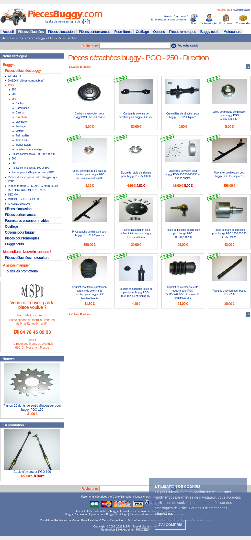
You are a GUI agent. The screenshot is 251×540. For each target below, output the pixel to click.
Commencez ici (242, 9)
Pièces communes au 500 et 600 (30, 167)
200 (14, 94)
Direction (70, 38)
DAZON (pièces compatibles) (26, 80)
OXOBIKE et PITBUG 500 (24, 199)
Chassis (20, 112)
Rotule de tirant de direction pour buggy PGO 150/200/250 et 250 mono (229, 233)
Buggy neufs (209, 32)
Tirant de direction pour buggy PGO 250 (229, 292)
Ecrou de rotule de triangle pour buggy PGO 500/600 (136, 174)
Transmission (23, 144)
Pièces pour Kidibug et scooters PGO (33, 172)
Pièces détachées (31, 32)
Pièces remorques (182, 32)
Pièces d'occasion (61, 32)
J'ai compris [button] (170, 525)
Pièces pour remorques (22, 238)
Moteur (20, 131)
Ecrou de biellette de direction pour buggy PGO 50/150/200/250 (229, 115)
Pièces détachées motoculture (27, 258)
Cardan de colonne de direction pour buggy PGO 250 (136, 115)
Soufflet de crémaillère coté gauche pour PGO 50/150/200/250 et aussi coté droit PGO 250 (182, 292)
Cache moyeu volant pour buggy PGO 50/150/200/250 (90, 115)
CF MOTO (14, 75)
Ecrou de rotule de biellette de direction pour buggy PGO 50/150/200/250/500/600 (90, 174)
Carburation (22, 108)
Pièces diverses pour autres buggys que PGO (33, 179)
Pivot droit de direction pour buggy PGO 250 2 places (229, 174)
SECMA (13, 194)
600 (14, 163)
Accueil (8, 32)
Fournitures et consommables (27, 221)
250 (60, 38)
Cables (20, 103)
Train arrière (22, 135)
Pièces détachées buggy (30, 38)
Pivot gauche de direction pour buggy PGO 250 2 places (89, 233)
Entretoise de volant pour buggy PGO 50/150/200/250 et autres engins (182, 174)
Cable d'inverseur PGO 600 (32, 472)
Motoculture (232, 32)
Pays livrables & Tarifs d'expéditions (103, 520)
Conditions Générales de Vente (59, 520)
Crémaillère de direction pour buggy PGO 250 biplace (182, 115)
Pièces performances (94, 32)
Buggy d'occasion (76, 514)
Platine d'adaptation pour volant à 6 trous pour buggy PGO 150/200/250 (135, 233)
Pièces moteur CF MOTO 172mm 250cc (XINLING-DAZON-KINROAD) (33, 187)
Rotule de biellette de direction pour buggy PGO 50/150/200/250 (183, 233)
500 (14, 158)
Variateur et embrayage (29, 149)
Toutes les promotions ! (22, 271)
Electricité (21, 121)
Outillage (142, 32)
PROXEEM (143, 529)
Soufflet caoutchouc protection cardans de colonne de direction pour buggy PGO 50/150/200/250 (89, 292)
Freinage (21, 126)
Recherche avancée (188, 45)
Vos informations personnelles (147, 520)
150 (14, 89)
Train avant (22, 140)
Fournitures (122, 32)
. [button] (164, 513)
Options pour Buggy (101, 514)
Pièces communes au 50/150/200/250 (33, 154)
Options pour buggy (20, 232)
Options (159, 32)
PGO (51, 38)
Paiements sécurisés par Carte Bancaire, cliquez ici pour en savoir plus (125, 496)
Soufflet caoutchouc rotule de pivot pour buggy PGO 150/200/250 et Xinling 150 (135, 292)
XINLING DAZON (19, 203)
